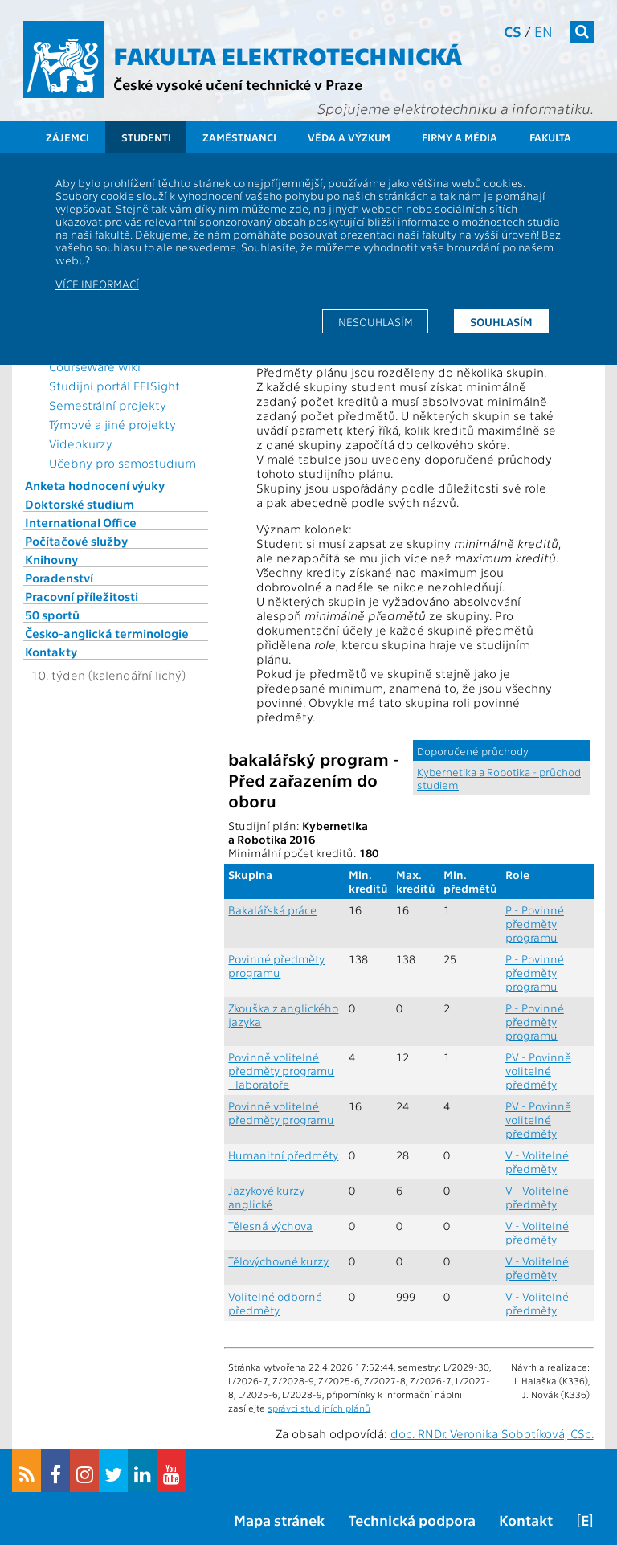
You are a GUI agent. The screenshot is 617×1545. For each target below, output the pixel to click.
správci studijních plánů (319, 1407)
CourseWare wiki (95, 366)
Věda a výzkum (349, 137)
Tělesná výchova (270, 1225)
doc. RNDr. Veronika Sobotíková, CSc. (492, 1433)
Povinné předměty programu (276, 965)
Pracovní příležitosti (81, 596)
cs (512, 30)
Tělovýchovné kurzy (278, 1261)
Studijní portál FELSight (114, 385)
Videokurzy (80, 443)
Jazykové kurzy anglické (266, 1197)
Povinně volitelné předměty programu (281, 1112)
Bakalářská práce (272, 910)
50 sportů (52, 614)
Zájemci (67, 137)
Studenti (146, 137)
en (543, 30)
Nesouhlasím (375, 321)
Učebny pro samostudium (122, 463)
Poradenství (59, 577)
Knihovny (51, 559)
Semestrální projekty (107, 405)
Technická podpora (412, 1519)
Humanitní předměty (283, 1155)
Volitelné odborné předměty (275, 1303)
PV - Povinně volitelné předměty (538, 1070)
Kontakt (526, 1519)
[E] (585, 1519)
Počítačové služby (76, 540)
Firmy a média (459, 137)
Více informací (97, 283)
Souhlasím (501, 321)
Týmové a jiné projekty (112, 424)
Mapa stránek (279, 1519)
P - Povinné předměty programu (534, 923)
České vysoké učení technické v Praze (237, 84)
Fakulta (550, 137)
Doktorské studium (79, 504)
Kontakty (51, 651)
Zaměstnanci (239, 137)
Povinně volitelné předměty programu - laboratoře (281, 1070)
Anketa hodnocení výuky (95, 485)
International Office (81, 522)
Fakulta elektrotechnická (287, 54)
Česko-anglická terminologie (107, 633)
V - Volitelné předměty (537, 1161)
